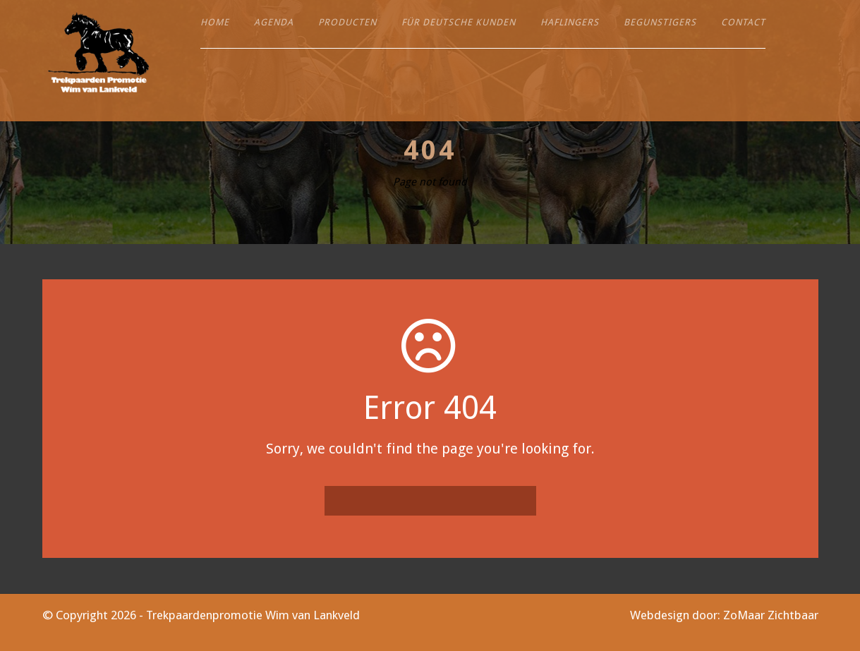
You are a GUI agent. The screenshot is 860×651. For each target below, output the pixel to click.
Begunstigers (660, 22)
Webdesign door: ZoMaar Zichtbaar (724, 615)
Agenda (273, 22)
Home (214, 22)
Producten (347, 22)
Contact (743, 22)
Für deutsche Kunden (458, 22)
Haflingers (569, 22)
